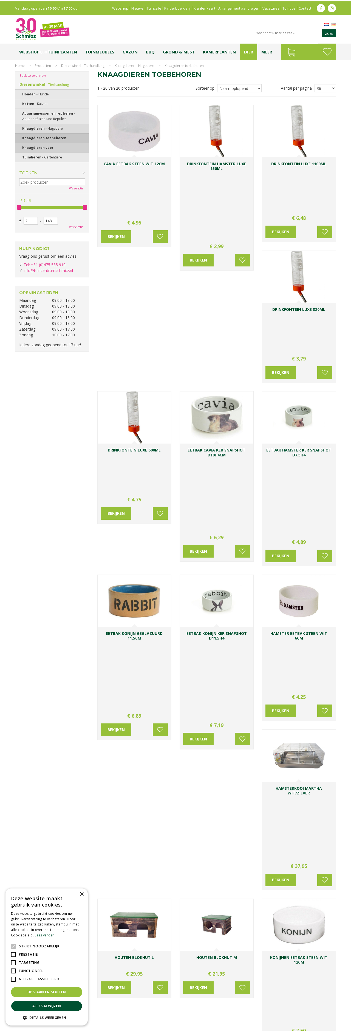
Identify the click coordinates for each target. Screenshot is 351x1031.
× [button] (82, 894)
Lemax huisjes (98, 1011)
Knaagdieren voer (37, 147)
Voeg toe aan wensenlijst (159, 189)
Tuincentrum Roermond (244, 1011)
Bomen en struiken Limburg (145, 1006)
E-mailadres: (196, 899)
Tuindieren (42, 157)
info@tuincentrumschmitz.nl (48, 270)
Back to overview (32, 75)
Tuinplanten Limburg (185, 1006)
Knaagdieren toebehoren (44, 138)
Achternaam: (229, 878)
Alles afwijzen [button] (46, 1006)
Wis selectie (76, 188)
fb (321, 7)
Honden (35, 94)
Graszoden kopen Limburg (165, 1011)
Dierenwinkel (44, 84)
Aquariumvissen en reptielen (48, 116)
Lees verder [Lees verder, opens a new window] (44, 935)
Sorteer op (205, 88)
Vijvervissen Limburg (127, 1011)
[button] (46, 1017)
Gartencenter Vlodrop (255, 1006)
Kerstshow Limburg (289, 1006)
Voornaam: (193, 878)
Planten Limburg (109, 1006)
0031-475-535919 (135, 863)
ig (332, 7)
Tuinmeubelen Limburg (206, 1011)
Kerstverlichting (318, 1006)
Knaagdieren (42, 128)
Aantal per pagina (296, 88)
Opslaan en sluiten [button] (46, 992)
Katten (34, 103)
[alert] (46, 957)
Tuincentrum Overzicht (318, 1025)
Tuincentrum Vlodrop (219, 1006)
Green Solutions (286, 1025)
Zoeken (28, 172)
